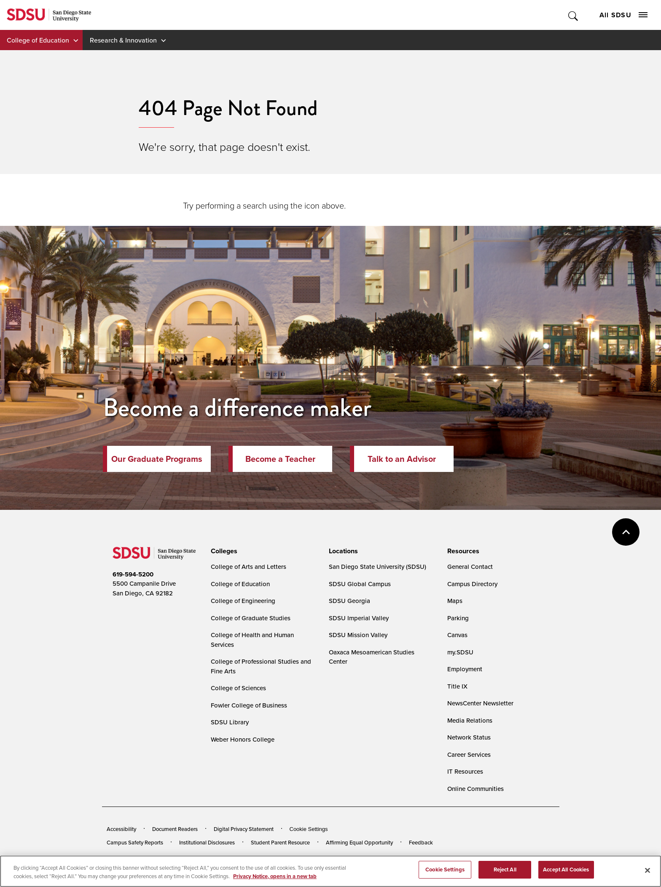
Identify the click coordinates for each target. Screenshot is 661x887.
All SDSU (623, 15)
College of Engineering (243, 600)
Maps (454, 600)
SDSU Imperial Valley (359, 618)
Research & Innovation (123, 40)
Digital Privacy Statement (244, 829)
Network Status (469, 737)
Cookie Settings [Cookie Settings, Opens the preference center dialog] (445, 872)
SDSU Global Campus (360, 583)
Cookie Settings (309, 829)
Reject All (505, 872)
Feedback (421, 842)
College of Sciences (238, 687)
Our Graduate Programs (156, 459)
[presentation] (222, 551)
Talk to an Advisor (402, 459)
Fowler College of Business (249, 705)
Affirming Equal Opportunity (359, 842)
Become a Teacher (280, 459)
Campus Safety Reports (135, 842)
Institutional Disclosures (207, 842)
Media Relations (469, 720)
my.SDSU (460, 652)
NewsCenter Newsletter (480, 703)
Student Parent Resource (280, 842)
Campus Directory (472, 583)
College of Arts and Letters (248, 566)
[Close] (647, 872)
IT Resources (465, 771)
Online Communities (475, 788)
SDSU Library (230, 722)
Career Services (469, 754)
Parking (458, 618)
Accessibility (121, 829)
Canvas (457, 634)
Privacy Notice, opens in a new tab (275, 878)
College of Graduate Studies (250, 618)
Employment (464, 669)
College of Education (38, 40)
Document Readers (175, 829)
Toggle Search (573, 15)
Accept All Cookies (566, 872)
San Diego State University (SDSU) (377, 566)
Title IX (457, 686)
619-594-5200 (133, 574)
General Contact (470, 566)
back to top (626, 532)
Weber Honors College (242, 739)
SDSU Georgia (349, 600)
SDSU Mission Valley (358, 634)
